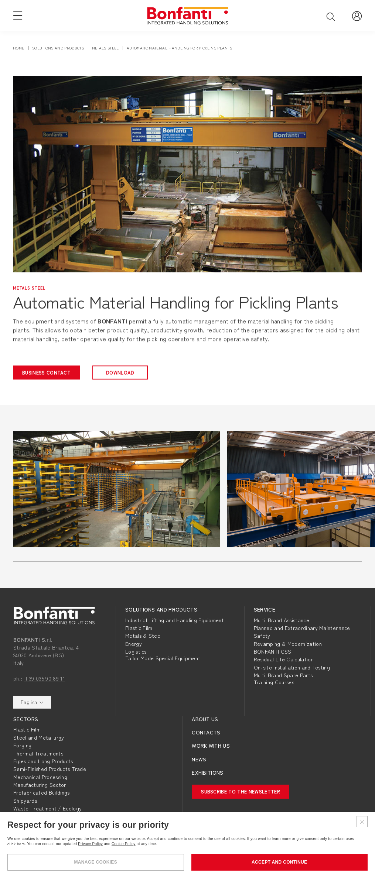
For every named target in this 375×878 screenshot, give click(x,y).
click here (16, 843)
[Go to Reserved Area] (356, 15)
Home (18, 48)
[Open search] (330, 16)
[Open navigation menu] (18, 15)
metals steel (105, 48)
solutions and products (58, 48)
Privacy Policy (90, 844)
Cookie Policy (124, 844)
